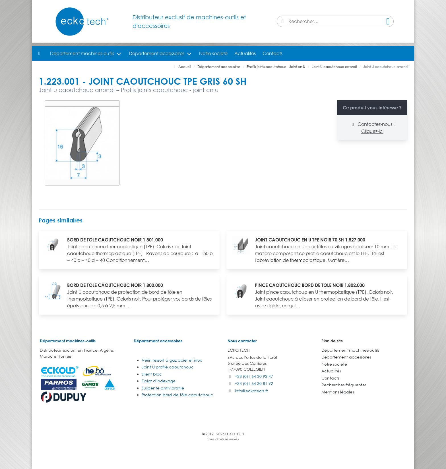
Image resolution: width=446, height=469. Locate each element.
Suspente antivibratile (163, 387)
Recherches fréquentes (343, 384)
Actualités (245, 53)
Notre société (213, 53)
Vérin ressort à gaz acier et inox (172, 360)
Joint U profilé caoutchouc (168, 366)
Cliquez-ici (372, 131)
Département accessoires (156, 53)
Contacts (272, 53)
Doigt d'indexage (158, 380)
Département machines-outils (82, 53)
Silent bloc (152, 374)
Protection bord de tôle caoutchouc (177, 394)
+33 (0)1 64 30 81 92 (254, 383)
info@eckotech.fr (251, 390)
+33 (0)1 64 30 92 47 (254, 376)
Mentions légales (337, 391)
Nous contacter (242, 340)
